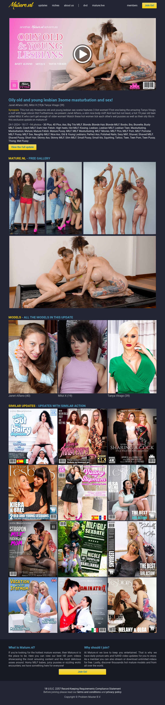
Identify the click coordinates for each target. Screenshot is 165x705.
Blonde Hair (98, 124)
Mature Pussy (57, 131)
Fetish (51, 127)
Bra (131, 124)
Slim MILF (70, 137)
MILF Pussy (15, 134)
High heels (62, 127)
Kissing (84, 127)
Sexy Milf (123, 134)
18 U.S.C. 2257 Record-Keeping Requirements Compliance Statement (82, 688)
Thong (12, 140)
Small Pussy (84, 137)
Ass (64, 124)
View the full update (22, 147)
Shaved (133, 134)
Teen (126, 137)
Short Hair (30, 137)
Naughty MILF (41, 134)
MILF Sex (28, 134)
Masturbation (16, 131)
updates (42, 5)
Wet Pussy (23, 140)
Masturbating (138, 127)
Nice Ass (55, 134)
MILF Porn (128, 131)
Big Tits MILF (74, 124)
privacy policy (114, 692)
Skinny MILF (57, 137)
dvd (85, 5)
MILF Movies (102, 131)
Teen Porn (135, 137)
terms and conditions (89, 692)
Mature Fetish (41, 131)
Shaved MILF (146, 134)
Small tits (97, 137)
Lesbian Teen (122, 127)
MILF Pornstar (143, 131)
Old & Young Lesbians (73, 134)
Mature (28, 131)
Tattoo (118, 137)
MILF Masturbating (83, 131)
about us (69, 5)
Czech (18, 127)
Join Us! (149, 5)
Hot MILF (74, 127)
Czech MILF (29, 127)
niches (55, 5)
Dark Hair (42, 127)
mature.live (98, 5)
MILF (69, 131)
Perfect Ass (93, 134)
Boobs (124, 124)
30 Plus (47, 124)
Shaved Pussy (16, 137)
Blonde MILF (112, 124)
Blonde (87, 124)
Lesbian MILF (106, 127)
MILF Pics (116, 131)
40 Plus (57, 124)
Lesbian (93, 127)
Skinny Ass (43, 137)
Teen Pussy (148, 137)
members (132, 5)
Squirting (109, 137)
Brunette (138, 124)
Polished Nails (108, 134)
